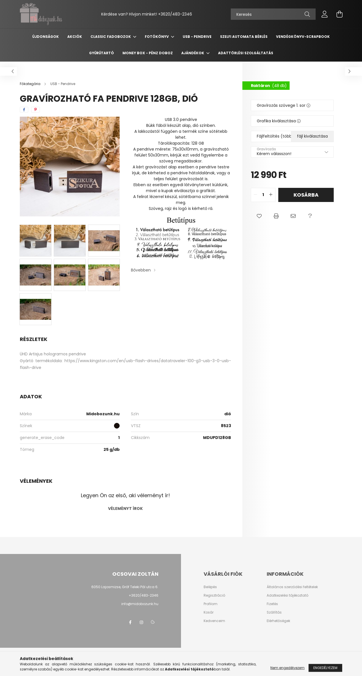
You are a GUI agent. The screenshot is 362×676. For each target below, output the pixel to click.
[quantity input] (263, 195)
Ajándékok (193, 53)
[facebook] (24, 109)
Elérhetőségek (278, 621)
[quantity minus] (255, 195)
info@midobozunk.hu (139, 603)
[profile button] (324, 14)
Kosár (209, 612)
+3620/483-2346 (175, 14)
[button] (259, 216)
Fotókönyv (157, 36)
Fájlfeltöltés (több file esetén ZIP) (292, 136)
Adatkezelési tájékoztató (287, 595)
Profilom (210, 604)
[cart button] (339, 14)
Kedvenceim (214, 621)
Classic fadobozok (111, 36)
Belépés (210, 587)
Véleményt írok (125, 508)
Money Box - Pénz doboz (147, 53)
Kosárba (306, 194)
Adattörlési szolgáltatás (245, 53)
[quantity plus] (271, 195)
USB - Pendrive (197, 36)
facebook (130, 622)
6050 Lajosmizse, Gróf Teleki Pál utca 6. (124, 586)
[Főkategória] (30, 83)
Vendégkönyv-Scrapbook (303, 36)
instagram (141, 622)
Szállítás (274, 612)
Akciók (74, 36)
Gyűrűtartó (101, 53)
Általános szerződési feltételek (292, 587)
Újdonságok (45, 36)
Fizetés (272, 604)
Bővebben (141, 270)
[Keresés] (273, 14)
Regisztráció (214, 595)
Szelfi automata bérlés (244, 36)
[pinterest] (35, 109)
